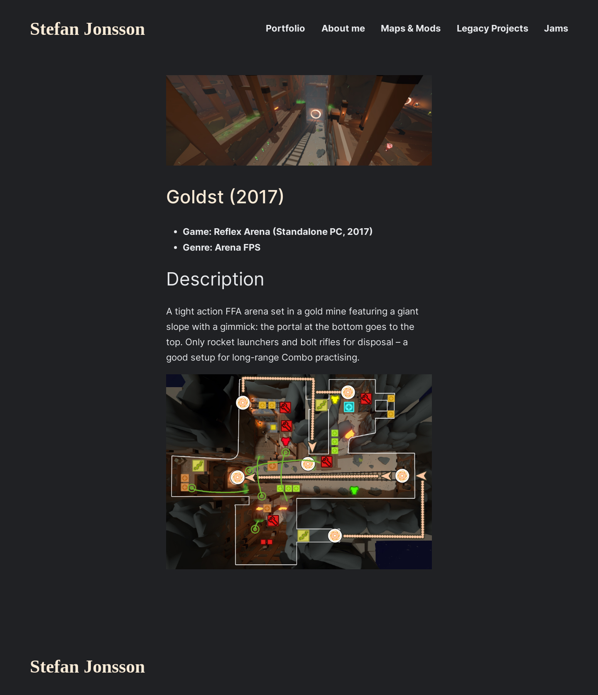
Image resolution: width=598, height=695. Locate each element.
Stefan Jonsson (87, 29)
